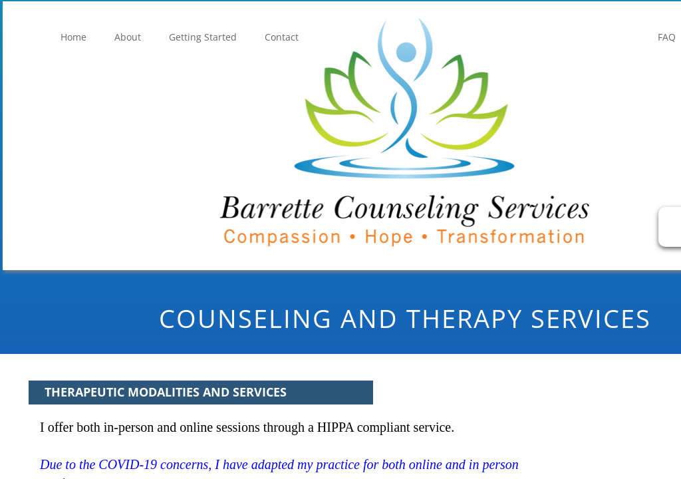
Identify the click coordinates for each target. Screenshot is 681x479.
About (127, 37)
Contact (282, 37)
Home (73, 37)
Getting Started (203, 37)
